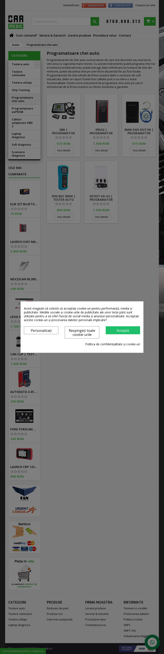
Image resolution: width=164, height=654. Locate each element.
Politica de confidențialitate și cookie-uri (112, 344)
